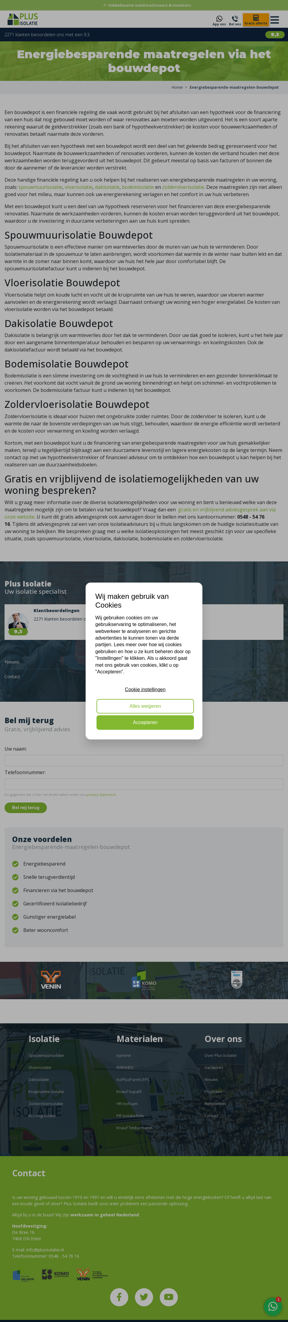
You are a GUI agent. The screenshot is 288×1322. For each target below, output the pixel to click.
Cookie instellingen (145, 689)
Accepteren (145, 722)
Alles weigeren (145, 706)
